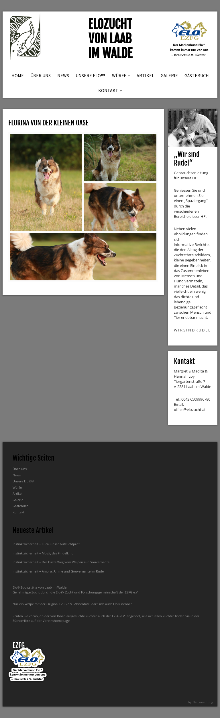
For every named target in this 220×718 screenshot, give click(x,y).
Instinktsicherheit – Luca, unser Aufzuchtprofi (46, 544)
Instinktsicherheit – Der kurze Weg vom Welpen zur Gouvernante (61, 562)
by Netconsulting (200, 702)
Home (17, 75)
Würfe (121, 75)
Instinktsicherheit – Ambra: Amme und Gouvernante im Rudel (59, 571)
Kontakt (110, 90)
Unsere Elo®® (90, 75)
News (63, 75)
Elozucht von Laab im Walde (110, 39)
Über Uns (40, 75)
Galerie (169, 75)
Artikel (145, 75)
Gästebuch (196, 75)
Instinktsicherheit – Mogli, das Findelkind (43, 553)
